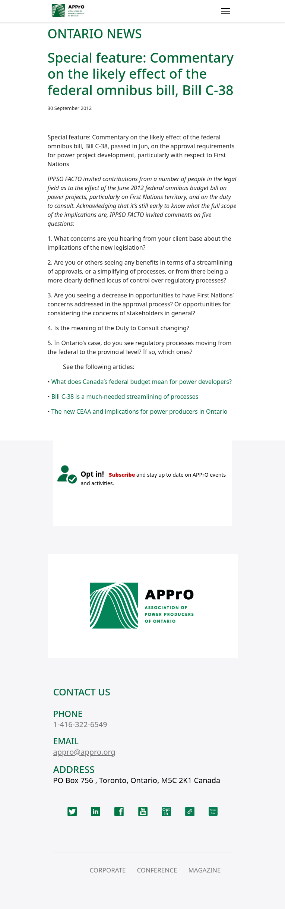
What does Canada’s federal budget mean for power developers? (141, 382)
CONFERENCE (157, 870)
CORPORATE (107, 870)
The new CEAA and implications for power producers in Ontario (139, 411)
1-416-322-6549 (80, 724)
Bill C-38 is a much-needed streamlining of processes (125, 396)
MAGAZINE (204, 870)
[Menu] (225, 11)
